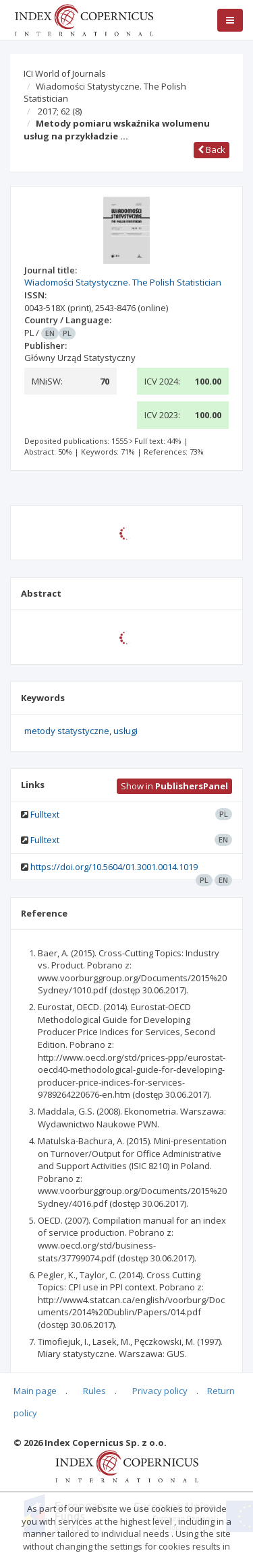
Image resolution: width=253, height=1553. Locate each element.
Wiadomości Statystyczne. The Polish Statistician (105, 92)
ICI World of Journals (65, 73)
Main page (35, 1391)
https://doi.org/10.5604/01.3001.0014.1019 (114, 867)
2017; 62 (60, 111)
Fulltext (44, 814)
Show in (174, 786)
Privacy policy (160, 1391)
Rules (94, 1391)
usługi (125, 731)
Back (211, 149)
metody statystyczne (66, 731)
